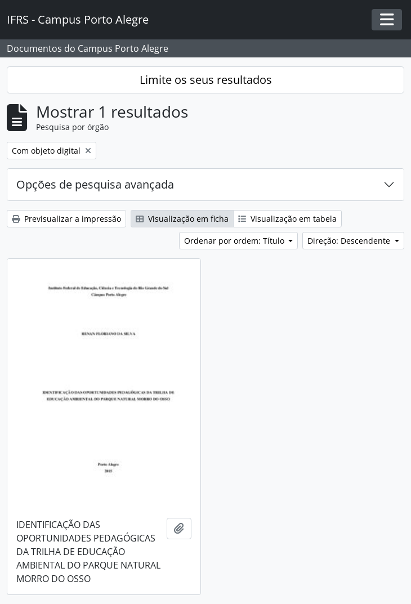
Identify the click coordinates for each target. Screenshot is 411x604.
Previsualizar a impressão (66, 218)
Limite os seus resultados (206, 79)
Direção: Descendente (349, 240)
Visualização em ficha (182, 218)
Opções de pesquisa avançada (95, 184)
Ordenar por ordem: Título (235, 240)
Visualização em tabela (287, 218)
